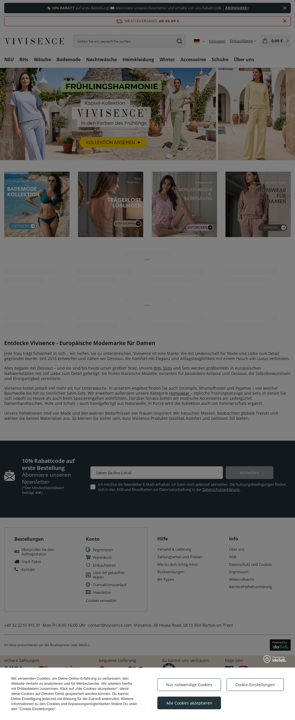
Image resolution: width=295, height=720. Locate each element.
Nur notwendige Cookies (189, 684)
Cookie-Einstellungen (255, 684)
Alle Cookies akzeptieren (189, 703)
